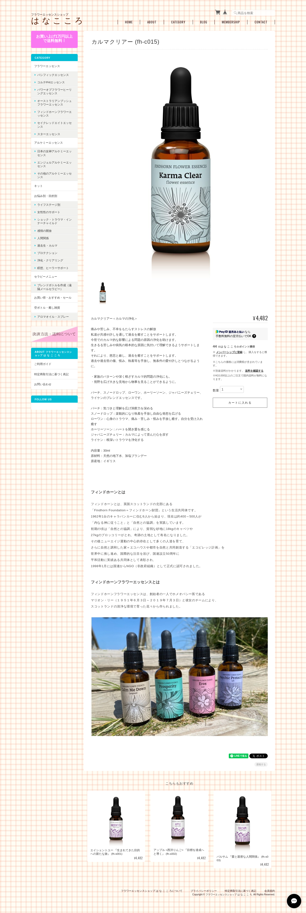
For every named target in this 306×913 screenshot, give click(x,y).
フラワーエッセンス (47, 66)
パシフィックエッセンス (53, 74)
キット (38, 185)
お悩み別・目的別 (45, 195)
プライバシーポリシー (204, 888)
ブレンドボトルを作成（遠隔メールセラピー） (54, 287)
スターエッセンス (48, 134)
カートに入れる (240, 400)
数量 (216, 388)
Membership (231, 22)
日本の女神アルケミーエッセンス (54, 153)
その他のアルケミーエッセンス (54, 175)
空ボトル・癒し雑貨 (47, 307)
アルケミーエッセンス (48, 142)
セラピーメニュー (45, 276)
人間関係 (43, 238)
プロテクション (47, 252)
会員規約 (269, 888)
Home (129, 22)
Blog (203, 22)
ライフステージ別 (48, 204)
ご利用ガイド (42, 363)
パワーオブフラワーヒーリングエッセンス (54, 91)
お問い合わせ (42, 384)
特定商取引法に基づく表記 (51, 374)
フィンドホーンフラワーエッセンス (54, 113)
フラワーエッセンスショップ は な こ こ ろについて (151, 888)
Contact (261, 22)
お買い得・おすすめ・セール (52, 297)
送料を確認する (254, 368)
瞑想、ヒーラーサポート (53, 267)
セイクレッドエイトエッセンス (54, 124)
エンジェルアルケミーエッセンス (54, 164)
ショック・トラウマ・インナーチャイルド (54, 221)
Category (178, 22)
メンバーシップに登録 (229, 349)
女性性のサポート (48, 212)
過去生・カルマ (47, 245)
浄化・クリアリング (50, 260)
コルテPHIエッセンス (51, 82)
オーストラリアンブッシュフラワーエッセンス (54, 102)
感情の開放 (44, 230)
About (152, 22)
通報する (261, 762)
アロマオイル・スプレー (53, 316)
